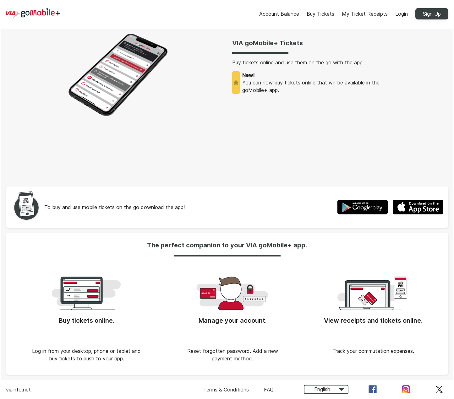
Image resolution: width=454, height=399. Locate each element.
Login (401, 13)
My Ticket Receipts (365, 13)
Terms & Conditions (226, 389)
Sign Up (432, 14)
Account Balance (279, 13)
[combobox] (326, 389)
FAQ (269, 389)
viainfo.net (18, 389)
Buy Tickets (320, 13)
